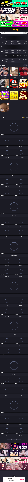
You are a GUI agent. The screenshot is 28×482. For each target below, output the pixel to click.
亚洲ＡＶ (7, 41)
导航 (2, 60)
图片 (2, 51)
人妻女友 (19, 55)
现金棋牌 (19, 38)
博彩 (2, 37)
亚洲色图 (13, 50)
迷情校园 (7, 57)
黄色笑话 (19, 57)
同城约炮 (7, 59)
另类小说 (13, 57)
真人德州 (13, 36)
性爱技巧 (25, 57)
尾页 (20, 439)
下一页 (16, 439)
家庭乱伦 (13, 55)
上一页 (12, 439)
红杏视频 (7, 61)
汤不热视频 (25, 59)
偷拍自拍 (13, 46)
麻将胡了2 (7, 38)
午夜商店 (13, 59)
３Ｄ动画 (25, 41)
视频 (2, 42)
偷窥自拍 (7, 50)
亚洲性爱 (7, 46)
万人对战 (19, 36)
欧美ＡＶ (19, 41)
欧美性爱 (25, 46)
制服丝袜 (7, 48)
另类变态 (25, 48)
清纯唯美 (13, 52)
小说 (2, 56)
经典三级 (13, 48)
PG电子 (7, 36)
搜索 (25, 32)
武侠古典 (25, 55)
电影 (2, 46)
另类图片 (25, 52)
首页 (8, 439)
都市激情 (7, 55)
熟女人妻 (7, 43)
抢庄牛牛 (25, 38)
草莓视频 (19, 59)
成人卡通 (19, 46)
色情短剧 (13, 61)
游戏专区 (25, 36)
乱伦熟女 (19, 48)
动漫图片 (25, 50)
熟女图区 (19, 52)
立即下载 (22, 479)
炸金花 (13, 38)
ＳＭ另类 (25, 43)
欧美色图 (19, 50)
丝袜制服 (13, 43)
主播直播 (19, 43)
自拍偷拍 (13, 41)
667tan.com (14, 30)
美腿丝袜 (7, 52)
